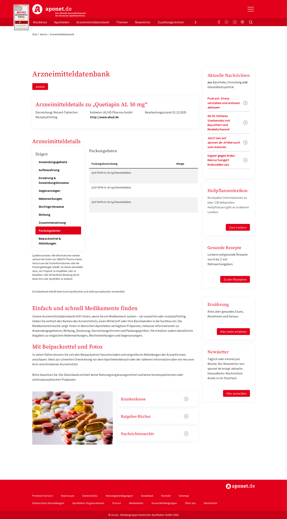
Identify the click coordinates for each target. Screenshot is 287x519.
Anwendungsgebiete (53, 162)
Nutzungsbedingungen (119, 495)
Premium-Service (42, 495)
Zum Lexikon (238, 227)
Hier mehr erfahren (233, 332)
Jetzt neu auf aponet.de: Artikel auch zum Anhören (223, 142)
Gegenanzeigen (49, 191)
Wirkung (44, 215)
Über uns (190, 503)
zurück (40, 87)
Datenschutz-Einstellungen (48, 503)
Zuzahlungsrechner (171, 22)
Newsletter (142, 22)
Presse (116, 503)
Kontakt (166, 495)
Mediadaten (136, 503)
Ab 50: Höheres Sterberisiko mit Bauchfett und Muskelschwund (218, 122)
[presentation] (195, 22)
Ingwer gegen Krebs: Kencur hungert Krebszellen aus (221, 160)
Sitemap (184, 495)
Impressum (67, 495)
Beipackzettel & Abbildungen (50, 240)
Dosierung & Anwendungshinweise (54, 180)
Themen (122, 22)
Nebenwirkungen (50, 199)
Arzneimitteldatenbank (93, 22)
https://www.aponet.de (240, 486)
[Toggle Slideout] (251, 9)
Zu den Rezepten (235, 279)
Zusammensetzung (52, 223)
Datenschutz (90, 495)
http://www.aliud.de (104, 117)
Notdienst (40, 22)
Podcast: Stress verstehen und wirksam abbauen (223, 102)
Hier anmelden (236, 393)
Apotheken (61, 22)
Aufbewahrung (49, 170)
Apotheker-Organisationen (88, 503)
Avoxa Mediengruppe (164, 503)
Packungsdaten (49, 230)
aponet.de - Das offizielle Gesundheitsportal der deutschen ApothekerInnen (59, 10)
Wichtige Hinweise (51, 207)
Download (147, 495)
